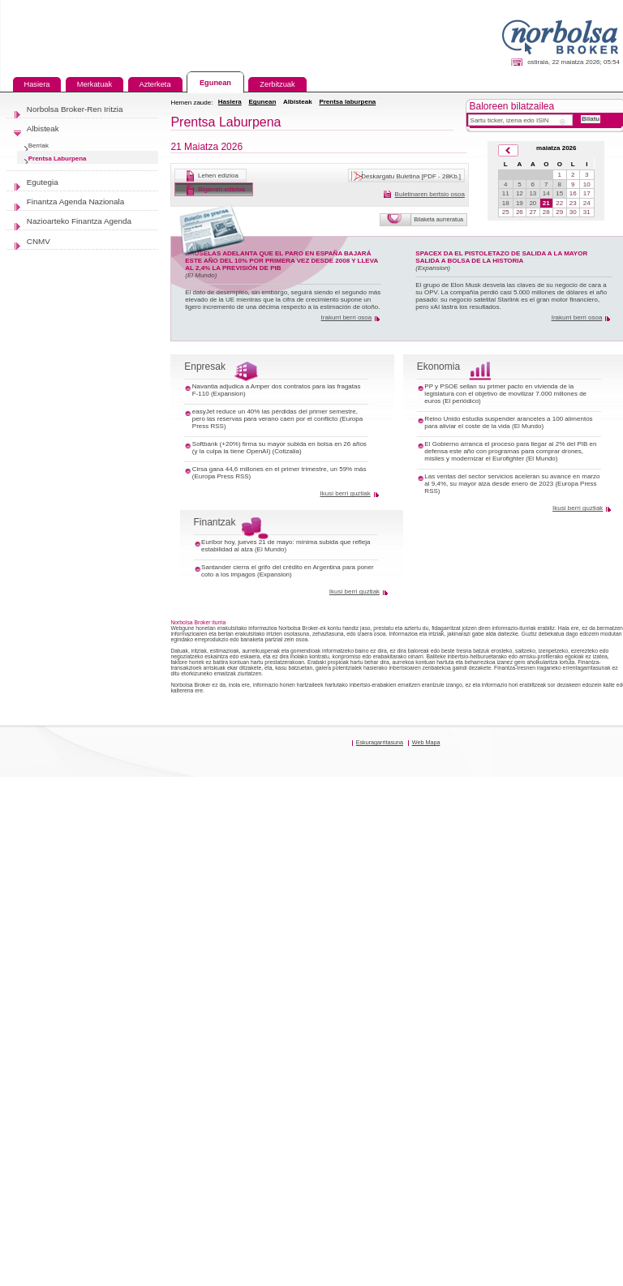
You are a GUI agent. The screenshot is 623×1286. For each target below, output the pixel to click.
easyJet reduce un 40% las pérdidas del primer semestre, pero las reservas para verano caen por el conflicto (275, 415)
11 (505, 193)
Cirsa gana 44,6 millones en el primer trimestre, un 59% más (279, 469)
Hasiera (230, 101)
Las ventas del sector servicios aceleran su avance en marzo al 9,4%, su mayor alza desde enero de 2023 (511, 480)
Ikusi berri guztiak (345, 493)
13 (532, 193)
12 (519, 193)
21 (546, 203)
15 (559, 193)
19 (519, 203)
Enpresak (205, 366)
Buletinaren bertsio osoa (430, 194)
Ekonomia (438, 366)
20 (532, 203)
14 (546, 193)
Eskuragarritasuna (379, 742)
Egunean (263, 101)
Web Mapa (426, 742)
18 (505, 203)
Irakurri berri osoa (346, 317)
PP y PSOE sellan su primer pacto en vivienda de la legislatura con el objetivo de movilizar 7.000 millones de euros (505, 394)
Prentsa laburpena (347, 101)
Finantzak (215, 522)
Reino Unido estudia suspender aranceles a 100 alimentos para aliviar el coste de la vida (508, 422)
